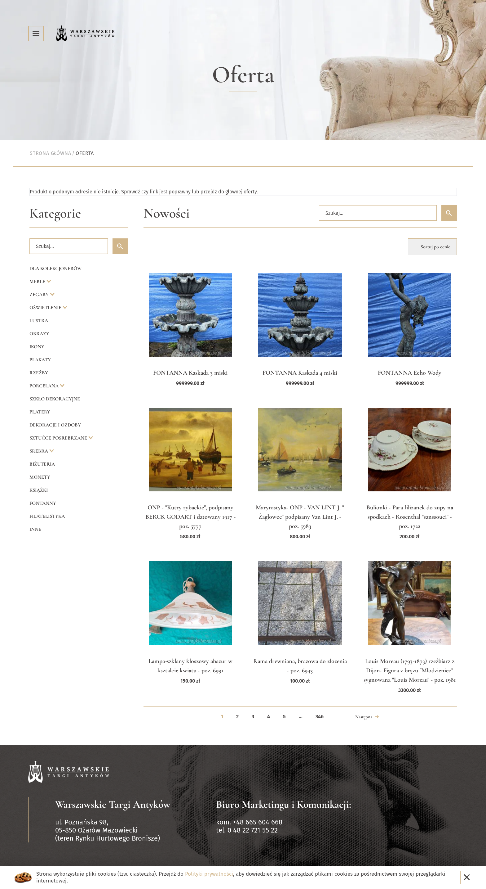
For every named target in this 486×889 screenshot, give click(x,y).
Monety (39, 477)
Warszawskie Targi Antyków (112, 804)
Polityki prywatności (209, 874)
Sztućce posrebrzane (58, 438)
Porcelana (44, 386)
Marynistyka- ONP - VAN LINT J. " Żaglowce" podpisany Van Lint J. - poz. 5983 (300, 517)
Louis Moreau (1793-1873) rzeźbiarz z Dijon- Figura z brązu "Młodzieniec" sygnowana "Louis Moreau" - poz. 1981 (410, 670)
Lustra (38, 321)
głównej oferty (241, 192)
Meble (37, 281)
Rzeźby (38, 373)
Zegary (39, 294)
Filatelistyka (47, 516)
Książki (38, 490)
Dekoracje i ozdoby (55, 425)
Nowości (167, 213)
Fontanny (42, 503)
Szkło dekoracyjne (54, 399)
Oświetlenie (46, 308)
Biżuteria (42, 464)
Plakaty (40, 360)
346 (320, 717)
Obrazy (39, 334)
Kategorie (55, 213)
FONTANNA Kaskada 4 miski (300, 373)
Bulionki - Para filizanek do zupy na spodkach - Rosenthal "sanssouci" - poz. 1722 (409, 517)
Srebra (39, 451)
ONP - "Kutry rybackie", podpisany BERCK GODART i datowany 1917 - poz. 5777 (190, 517)
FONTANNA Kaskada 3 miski (190, 373)
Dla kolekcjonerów (55, 268)
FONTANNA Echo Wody (409, 373)
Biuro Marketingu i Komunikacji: (283, 804)
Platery (39, 412)
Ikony (36, 347)
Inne (35, 529)
